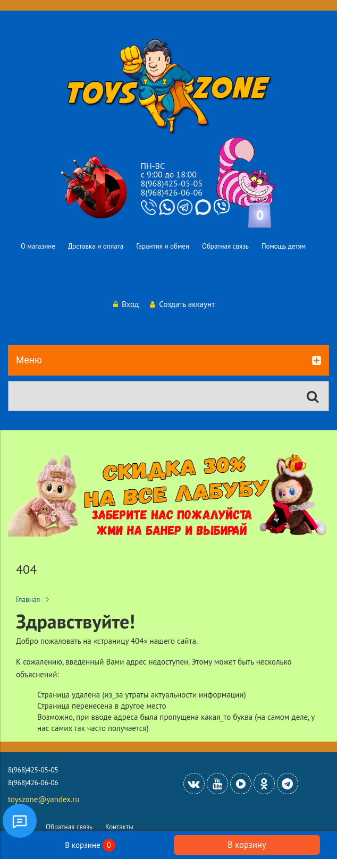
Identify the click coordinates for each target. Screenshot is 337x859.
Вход (126, 304)
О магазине (38, 246)
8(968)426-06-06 (172, 192)
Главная (28, 599)
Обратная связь (225, 246)
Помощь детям (284, 246)
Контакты (119, 826)
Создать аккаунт (182, 304)
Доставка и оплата (95, 246)
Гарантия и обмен (162, 246)
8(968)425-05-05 (172, 183)
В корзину (247, 845)
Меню (168, 360)
